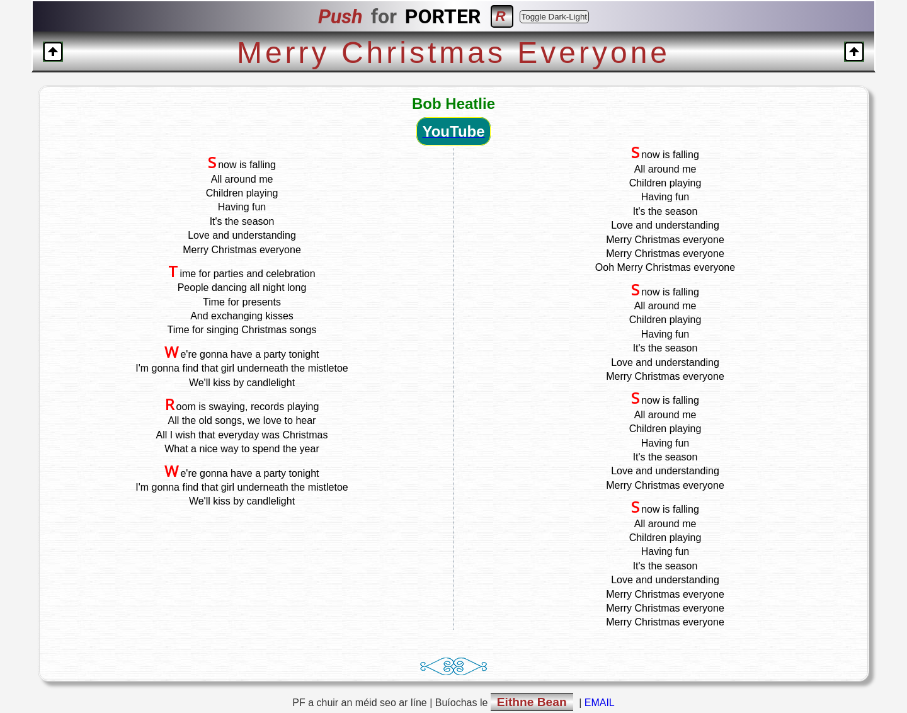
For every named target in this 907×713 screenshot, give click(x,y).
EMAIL (600, 702)
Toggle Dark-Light (554, 16)
